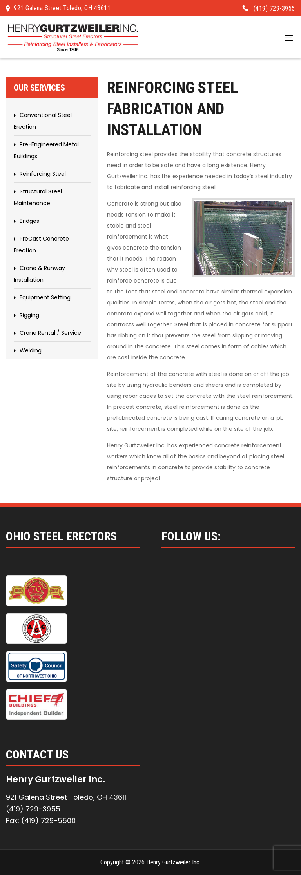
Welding (31, 350)
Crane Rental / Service (50, 333)
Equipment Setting (45, 297)
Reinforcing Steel (43, 174)
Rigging (29, 315)
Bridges (29, 221)
